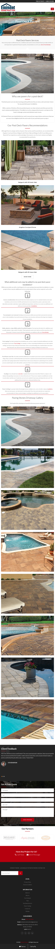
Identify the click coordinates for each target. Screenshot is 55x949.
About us (27, 892)
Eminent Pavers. (24, 942)
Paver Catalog (27, 906)
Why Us (27, 895)
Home (44, 28)
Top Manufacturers (27, 903)
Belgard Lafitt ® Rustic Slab (27, 182)
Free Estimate (27, 898)
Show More (27, 276)
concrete (20, 373)
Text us (22, 946)
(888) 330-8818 (29, 919)
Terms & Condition (27, 884)
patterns (50, 389)
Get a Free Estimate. (46, 44)
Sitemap (27, 911)
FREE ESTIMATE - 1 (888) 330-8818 (45, 1)
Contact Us (27, 908)
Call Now (19, 854)
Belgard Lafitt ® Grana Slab (27, 272)
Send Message (27, 819)
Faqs (27, 900)
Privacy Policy (27, 882)
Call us (33, 946)
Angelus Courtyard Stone (27, 227)
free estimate (45, 332)
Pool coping (17, 343)
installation (34, 306)
